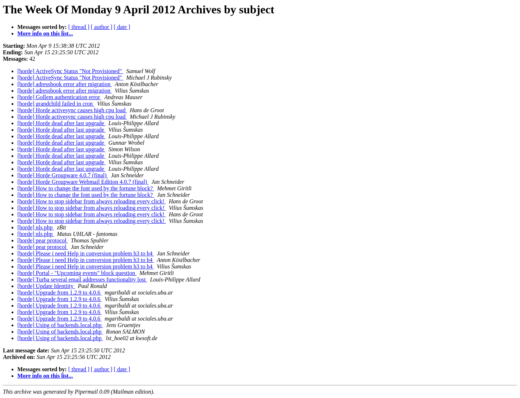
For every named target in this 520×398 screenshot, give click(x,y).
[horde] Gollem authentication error (59, 97)
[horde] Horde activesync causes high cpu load (72, 110)
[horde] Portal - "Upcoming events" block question (76, 273)
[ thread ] (79, 27)
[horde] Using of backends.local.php (60, 325)
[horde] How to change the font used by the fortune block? (85, 188)
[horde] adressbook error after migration (64, 84)
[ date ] (122, 27)
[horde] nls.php (35, 227)
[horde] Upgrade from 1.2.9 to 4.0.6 (59, 292)
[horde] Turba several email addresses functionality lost (82, 279)
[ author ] (102, 27)
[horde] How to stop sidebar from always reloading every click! (91, 201)
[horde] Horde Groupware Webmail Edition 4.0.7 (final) (82, 182)
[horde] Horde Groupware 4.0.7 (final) (62, 175)
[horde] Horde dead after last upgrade (61, 123)
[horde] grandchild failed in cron (55, 104)
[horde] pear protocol (42, 240)
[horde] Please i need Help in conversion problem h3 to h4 (85, 253)
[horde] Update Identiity (46, 286)
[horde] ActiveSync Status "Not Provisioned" (70, 71)
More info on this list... (45, 33)
